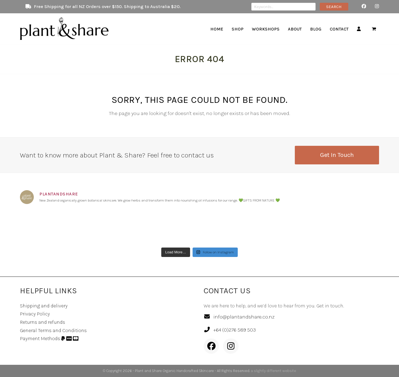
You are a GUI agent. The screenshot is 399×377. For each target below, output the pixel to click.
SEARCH (334, 6)
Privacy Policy (35, 314)
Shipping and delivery (44, 306)
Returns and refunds (42, 322)
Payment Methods (49, 338)
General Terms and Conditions (53, 330)
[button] (374, 29)
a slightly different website (273, 370)
